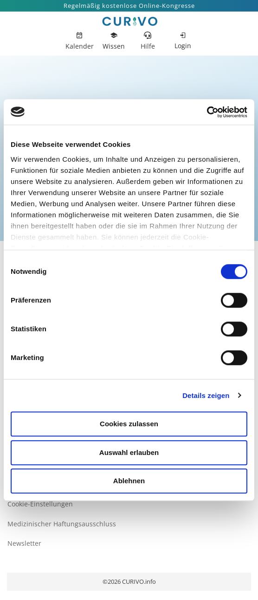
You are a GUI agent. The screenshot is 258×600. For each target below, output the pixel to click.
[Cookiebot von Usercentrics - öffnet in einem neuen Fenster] (206, 112)
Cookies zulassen (129, 424)
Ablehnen (129, 481)
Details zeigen (205, 395)
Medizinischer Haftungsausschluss (61, 523)
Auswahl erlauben (129, 452)
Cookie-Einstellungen (40, 503)
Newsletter (24, 543)
